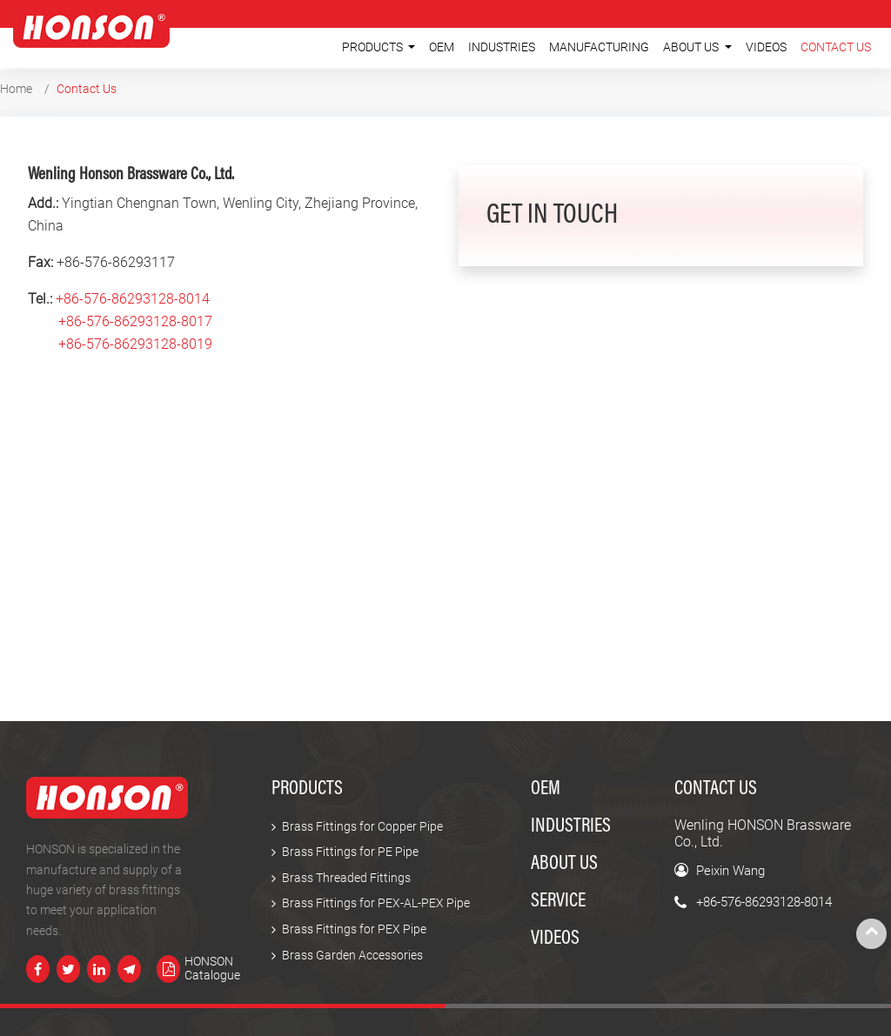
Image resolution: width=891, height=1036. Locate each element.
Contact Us (836, 47)
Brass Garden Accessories (352, 955)
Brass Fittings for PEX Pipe (354, 929)
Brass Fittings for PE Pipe (350, 852)
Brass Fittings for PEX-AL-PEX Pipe (376, 903)
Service (558, 902)
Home (16, 89)
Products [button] (373, 47)
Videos (766, 47)
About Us (564, 864)
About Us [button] (692, 47)
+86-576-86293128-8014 (133, 299)
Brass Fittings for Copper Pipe (362, 826)
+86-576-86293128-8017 (135, 321)
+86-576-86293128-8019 (135, 344)
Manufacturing (599, 47)
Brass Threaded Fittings (346, 878)
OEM (441, 47)
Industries (501, 47)
